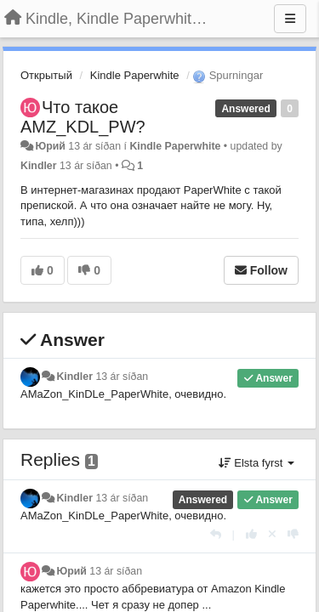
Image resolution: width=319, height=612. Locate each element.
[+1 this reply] (251, 534)
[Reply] (215, 534)
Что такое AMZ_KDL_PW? (82, 117)
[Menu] (290, 18)
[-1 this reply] (293, 534)
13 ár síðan (121, 376)
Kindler (38, 166)
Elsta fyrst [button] (256, 462)
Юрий (50, 146)
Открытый (46, 75)
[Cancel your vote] (272, 534)
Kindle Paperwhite (134, 75)
